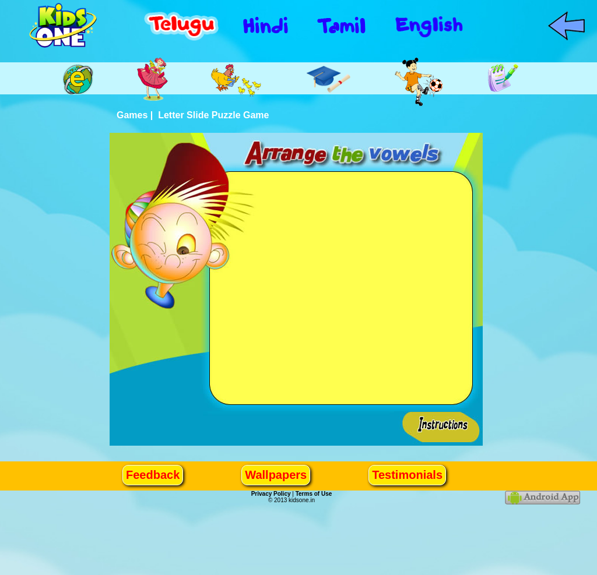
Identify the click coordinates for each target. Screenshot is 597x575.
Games (132, 115)
